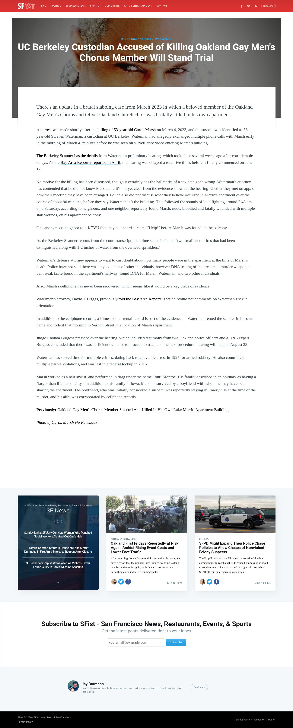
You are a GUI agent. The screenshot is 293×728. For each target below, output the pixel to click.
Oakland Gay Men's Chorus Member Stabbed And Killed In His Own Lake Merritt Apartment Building (143, 409)
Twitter (271, 719)
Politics (56, 6)
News (43, 6)
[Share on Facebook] (128, 580)
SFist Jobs (39, 717)
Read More (199, 687)
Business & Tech (75, 6)
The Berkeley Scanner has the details (67, 155)
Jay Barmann (163, 39)
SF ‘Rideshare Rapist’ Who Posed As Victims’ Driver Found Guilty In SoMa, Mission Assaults (58, 564)
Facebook (258, 719)
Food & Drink (112, 6)
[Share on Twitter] (121, 580)
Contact (162, 6)
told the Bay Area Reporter (141, 299)
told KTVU (89, 227)
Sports (94, 6)
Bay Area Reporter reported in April (90, 162)
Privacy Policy (25, 721)
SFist (20, 717)
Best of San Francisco (59, 717)
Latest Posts (243, 719)
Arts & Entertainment (138, 6)
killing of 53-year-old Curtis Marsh (126, 129)
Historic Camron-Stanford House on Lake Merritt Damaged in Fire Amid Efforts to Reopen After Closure (58, 548)
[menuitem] (42, 6)
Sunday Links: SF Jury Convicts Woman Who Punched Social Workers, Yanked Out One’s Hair (58, 533)
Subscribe (268, 6)
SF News (145, 39)
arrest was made (56, 129)
